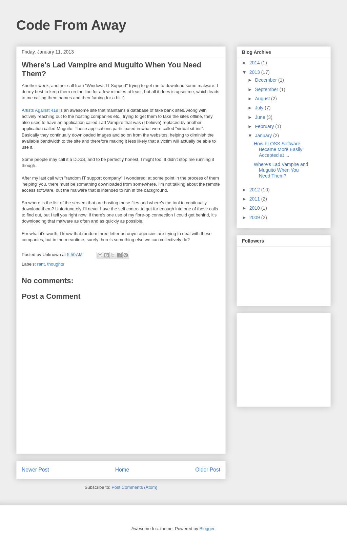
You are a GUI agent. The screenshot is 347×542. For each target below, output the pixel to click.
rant (41, 264)
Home (122, 470)
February (265, 126)
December (266, 80)
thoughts (55, 264)
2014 (255, 62)
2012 (255, 189)
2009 (255, 217)
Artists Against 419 (40, 110)
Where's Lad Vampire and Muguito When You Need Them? (281, 170)
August (263, 98)
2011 (255, 199)
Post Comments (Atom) (134, 487)
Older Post (207, 470)
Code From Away (71, 25)
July (260, 107)
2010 (255, 208)
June (260, 117)
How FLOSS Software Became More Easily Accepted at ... (278, 149)
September (267, 89)
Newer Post (35, 470)
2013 (255, 72)
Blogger (206, 528)
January (264, 135)
